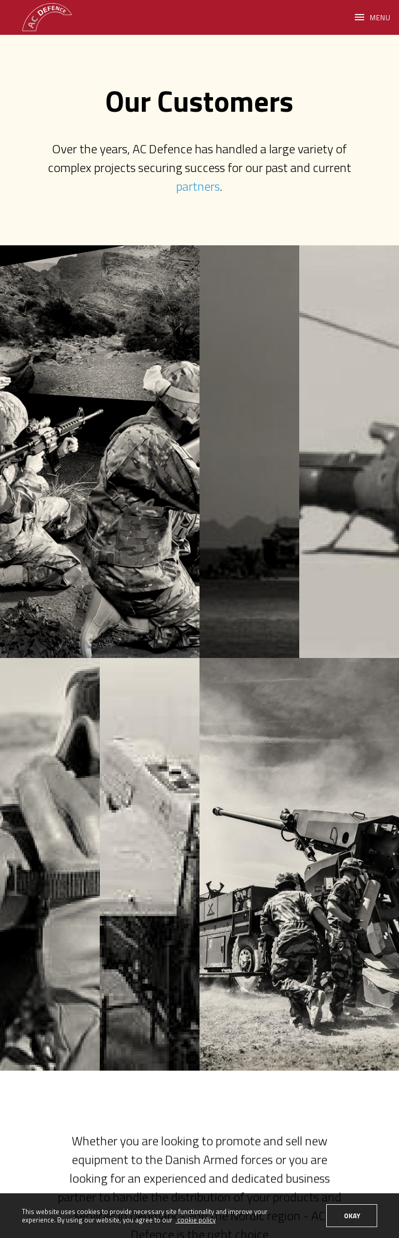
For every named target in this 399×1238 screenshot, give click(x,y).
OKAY (352, 1215)
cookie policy (196, 1220)
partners (198, 186)
